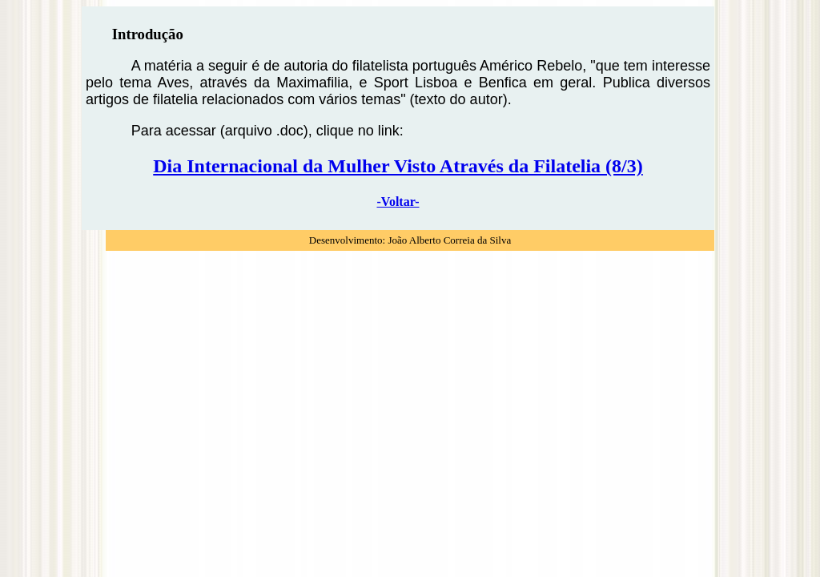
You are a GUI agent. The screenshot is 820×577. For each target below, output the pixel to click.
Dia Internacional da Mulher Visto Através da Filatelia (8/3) (398, 165)
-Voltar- (397, 201)
